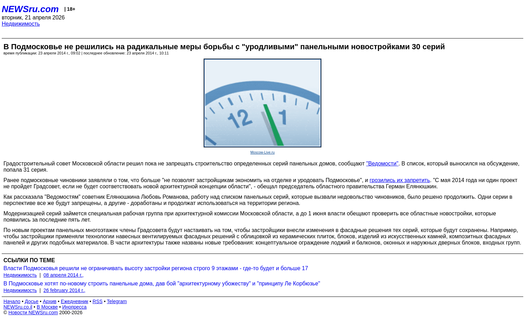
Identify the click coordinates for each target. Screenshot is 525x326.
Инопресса (74, 307)
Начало (11, 301)
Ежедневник (74, 301)
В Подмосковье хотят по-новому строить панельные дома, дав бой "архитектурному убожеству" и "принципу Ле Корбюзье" (161, 283)
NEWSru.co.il (17, 307)
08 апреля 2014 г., (64, 275)
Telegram (117, 301)
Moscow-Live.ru (262, 152)
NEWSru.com (30, 9)
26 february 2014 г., (65, 290)
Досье (31, 301)
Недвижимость (21, 24)
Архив (49, 301)
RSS (97, 301)
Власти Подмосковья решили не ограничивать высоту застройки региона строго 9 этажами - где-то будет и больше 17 (155, 268)
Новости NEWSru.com (33, 312)
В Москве (47, 307)
